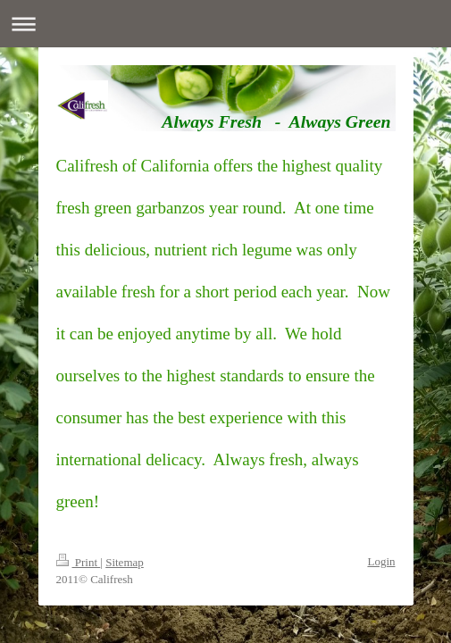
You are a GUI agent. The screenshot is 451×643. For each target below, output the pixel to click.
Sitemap (124, 562)
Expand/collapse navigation (225, 23)
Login (381, 561)
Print (78, 562)
